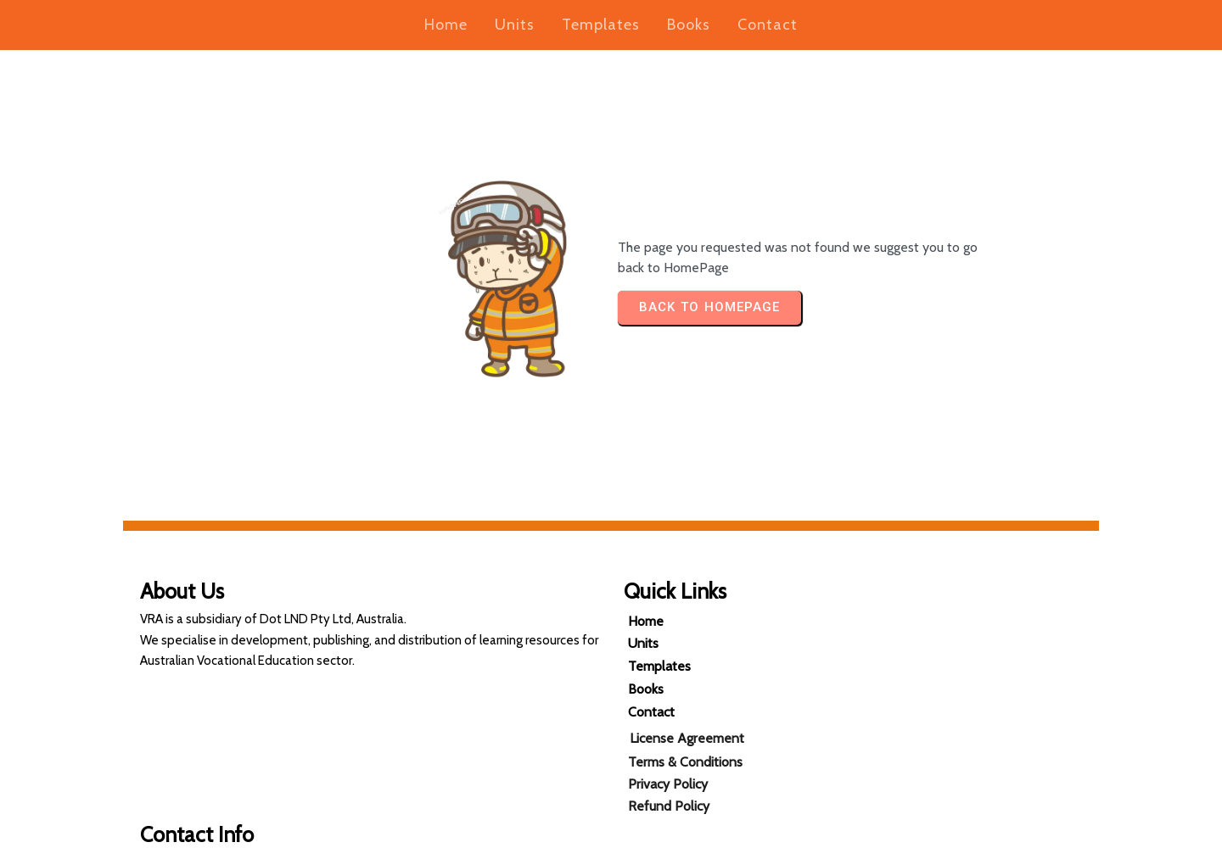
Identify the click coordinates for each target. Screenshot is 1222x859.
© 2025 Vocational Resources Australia (611, 841)
